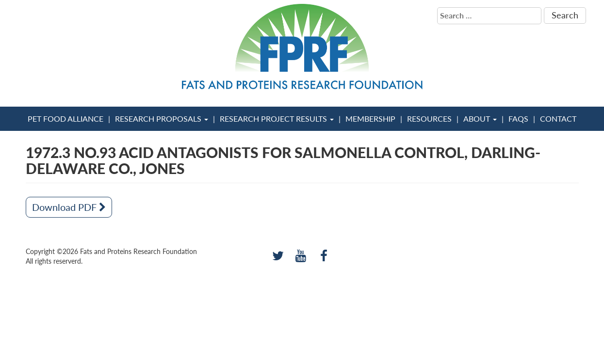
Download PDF (69, 207)
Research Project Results (277, 118)
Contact (558, 118)
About (480, 118)
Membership (370, 118)
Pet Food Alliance (65, 118)
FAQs (518, 118)
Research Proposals (161, 118)
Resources (429, 118)
